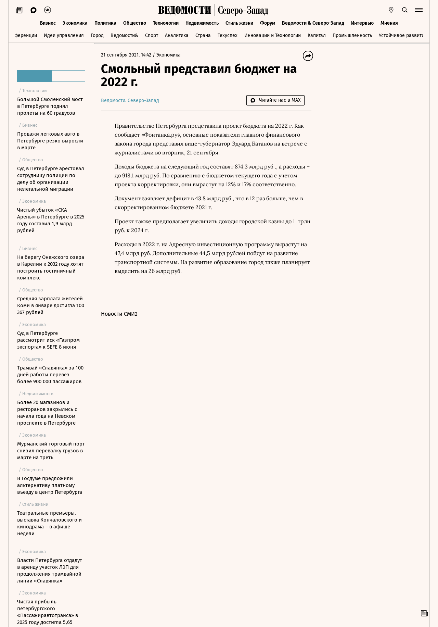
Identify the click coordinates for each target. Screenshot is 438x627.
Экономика (75, 23)
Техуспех (227, 35)
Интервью (362, 23)
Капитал (317, 35)
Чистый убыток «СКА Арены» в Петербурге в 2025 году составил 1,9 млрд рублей (51, 220)
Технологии (166, 23)
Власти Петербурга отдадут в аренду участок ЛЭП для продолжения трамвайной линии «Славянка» (49, 570)
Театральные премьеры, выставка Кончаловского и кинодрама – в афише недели (49, 523)
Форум (267, 23)
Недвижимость (202, 23)
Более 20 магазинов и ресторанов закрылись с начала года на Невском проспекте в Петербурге (47, 412)
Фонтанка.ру (160, 134)
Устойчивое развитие (403, 35)
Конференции (21, 35)
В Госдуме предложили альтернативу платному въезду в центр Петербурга (49, 485)
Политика (105, 23)
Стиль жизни (239, 23)
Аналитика (177, 35)
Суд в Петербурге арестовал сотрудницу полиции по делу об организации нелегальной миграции (50, 178)
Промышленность (352, 35)
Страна (203, 35)
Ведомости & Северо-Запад (313, 23)
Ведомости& (124, 35)
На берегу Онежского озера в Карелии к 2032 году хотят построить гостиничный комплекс (50, 267)
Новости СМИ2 (119, 314)
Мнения (389, 23)
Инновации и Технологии (272, 35)
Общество (134, 23)
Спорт (151, 35)
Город (97, 35)
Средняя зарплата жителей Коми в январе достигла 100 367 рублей (50, 305)
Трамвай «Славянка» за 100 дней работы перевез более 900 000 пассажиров (50, 375)
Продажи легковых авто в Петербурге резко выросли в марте (50, 141)
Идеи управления (64, 35)
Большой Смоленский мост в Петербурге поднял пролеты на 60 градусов (50, 106)
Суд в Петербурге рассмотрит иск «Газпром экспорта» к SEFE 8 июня (48, 340)
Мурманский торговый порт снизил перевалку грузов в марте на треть (51, 451)
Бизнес (48, 23)
